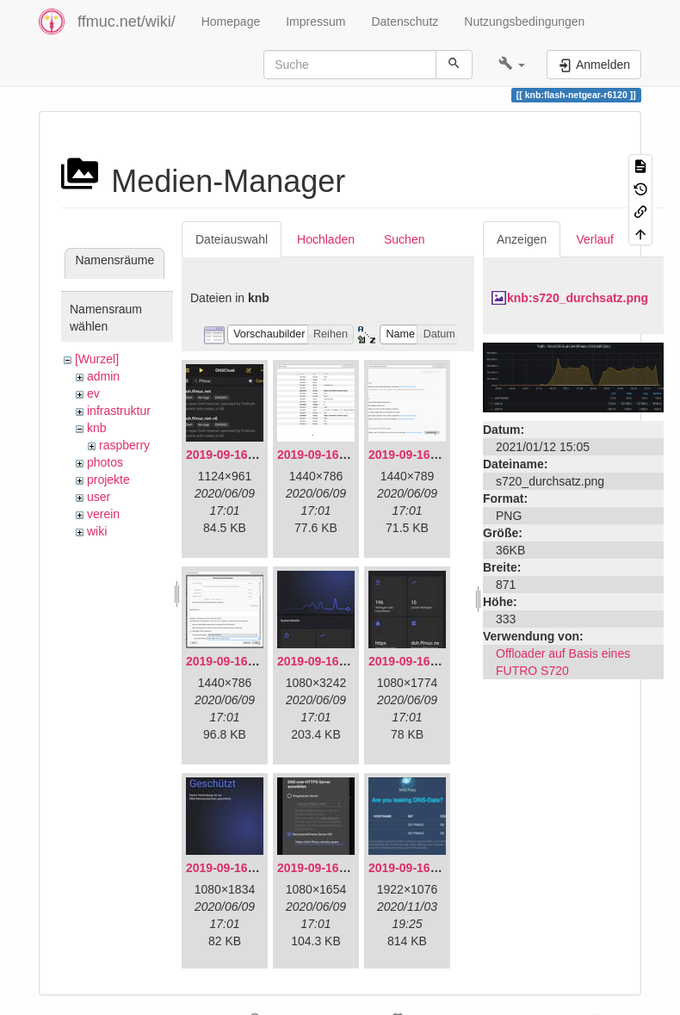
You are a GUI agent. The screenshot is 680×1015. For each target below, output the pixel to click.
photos (105, 462)
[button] (511, 64)
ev (93, 393)
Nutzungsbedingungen (524, 21)
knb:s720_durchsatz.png (577, 298)
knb (97, 428)
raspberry (124, 445)
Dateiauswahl (231, 239)
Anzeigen (522, 239)
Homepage (231, 21)
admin (103, 376)
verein (103, 514)
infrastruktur (119, 411)
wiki (97, 531)
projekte (108, 479)
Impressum (315, 21)
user (98, 497)
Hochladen (326, 239)
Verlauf (595, 239)
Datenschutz (404, 21)
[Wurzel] (97, 359)
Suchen (404, 239)
